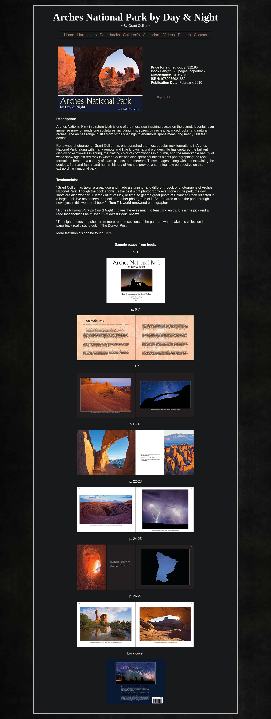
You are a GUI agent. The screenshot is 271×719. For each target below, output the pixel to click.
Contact (200, 35)
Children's (131, 35)
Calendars (151, 35)
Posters (184, 35)
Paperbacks (110, 35)
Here (108, 233)
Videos (169, 35)
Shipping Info (163, 97)
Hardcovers (87, 35)
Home (69, 35)
